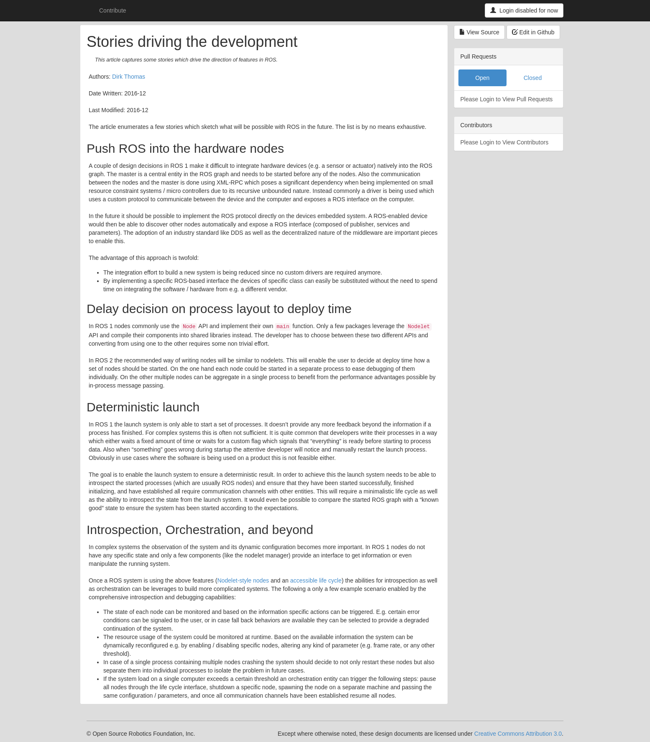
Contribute (112, 10)
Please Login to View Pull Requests (507, 99)
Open (482, 77)
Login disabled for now (524, 10)
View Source (479, 32)
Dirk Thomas (128, 76)
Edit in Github (533, 32)
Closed (533, 77)
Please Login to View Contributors (505, 142)
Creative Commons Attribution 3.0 (518, 733)
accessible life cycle (316, 580)
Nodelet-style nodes (243, 580)
